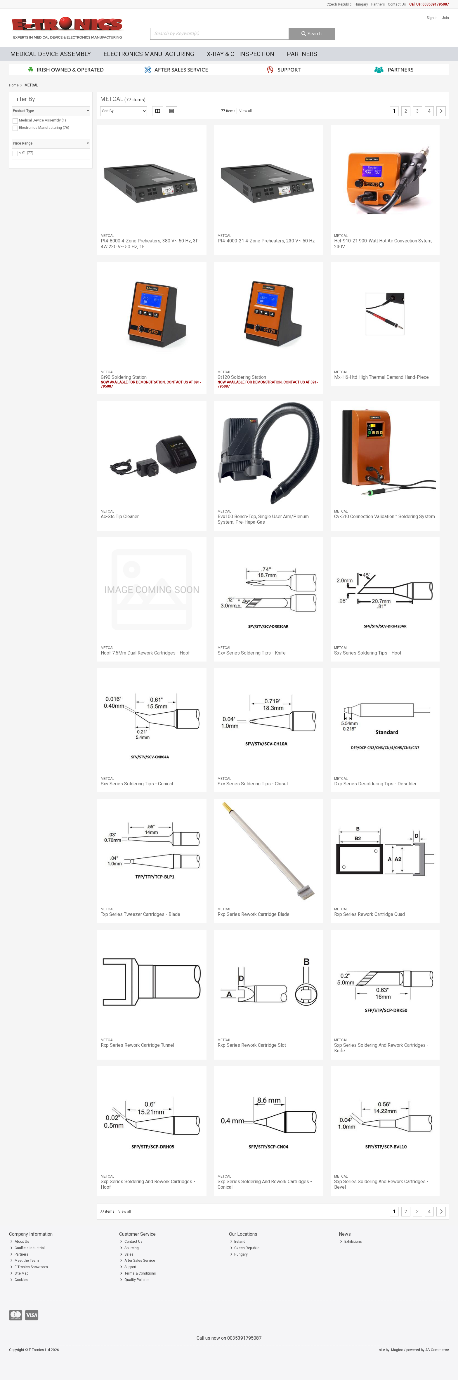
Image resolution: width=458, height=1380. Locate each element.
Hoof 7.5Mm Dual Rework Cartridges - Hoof (145, 653)
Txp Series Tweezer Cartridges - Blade (140, 914)
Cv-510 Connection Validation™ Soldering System (384, 516)
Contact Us (397, 4)
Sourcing (129, 1248)
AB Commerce (437, 1350)
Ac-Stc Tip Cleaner (120, 516)
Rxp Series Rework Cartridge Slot (252, 1045)
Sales (126, 1254)
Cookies (19, 1280)
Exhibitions (351, 1242)
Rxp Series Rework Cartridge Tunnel (137, 1045)
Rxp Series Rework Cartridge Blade (253, 914)
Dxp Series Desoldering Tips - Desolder (375, 784)
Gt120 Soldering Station (242, 377)
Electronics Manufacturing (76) (44, 128)
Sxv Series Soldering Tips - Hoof (368, 653)
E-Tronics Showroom (29, 1267)
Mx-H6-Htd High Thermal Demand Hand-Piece (381, 377)
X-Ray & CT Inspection (240, 54)
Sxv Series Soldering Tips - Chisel (253, 784)
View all (245, 111)
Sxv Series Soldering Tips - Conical (137, 784)
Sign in (432, 18)
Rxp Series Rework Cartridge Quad (369, 914)
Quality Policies (135, 1280)
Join (445, 18)
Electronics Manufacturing (148, 54)
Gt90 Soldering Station (124, 377)
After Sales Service (137, 1261)
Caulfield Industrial (27, 1248)
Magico (397, 1350)
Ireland (238, 1242)
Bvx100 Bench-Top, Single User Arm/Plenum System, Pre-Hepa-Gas (263, 519)
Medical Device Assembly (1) (42, 120)
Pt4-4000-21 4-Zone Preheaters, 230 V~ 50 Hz (266, 241)
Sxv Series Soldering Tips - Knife (252, 653)
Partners (378, 4)
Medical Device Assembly (50, 54)
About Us (19, 1242)
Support (128, 1267)
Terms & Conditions (138, 1273)
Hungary (361, 4)
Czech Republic (339, 4)
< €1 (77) (26, 153)
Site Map (19, 1273)
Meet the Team (24, 1261)
